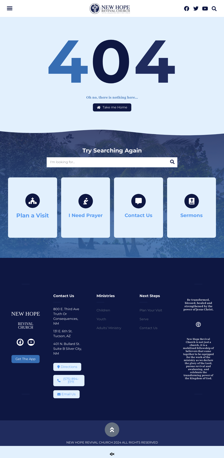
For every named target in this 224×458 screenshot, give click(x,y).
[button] (9, 8)
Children (103, 310)
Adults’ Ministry (109, 328)
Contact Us (148, 328)
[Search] (172, 162)
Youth (101, 319)
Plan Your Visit (151, 310)
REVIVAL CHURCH (25, 325)
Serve (144, 319)
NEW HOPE (25, 314)
